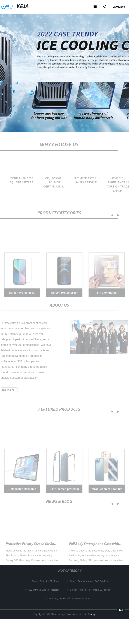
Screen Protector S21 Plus (45, 581)
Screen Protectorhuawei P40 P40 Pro (89, 581)
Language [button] (119, 6)
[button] (95, 7)
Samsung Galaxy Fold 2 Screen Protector (70, 598)
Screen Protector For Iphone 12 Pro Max (91, 589)
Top (121, 609)
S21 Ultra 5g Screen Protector (44, 589)
